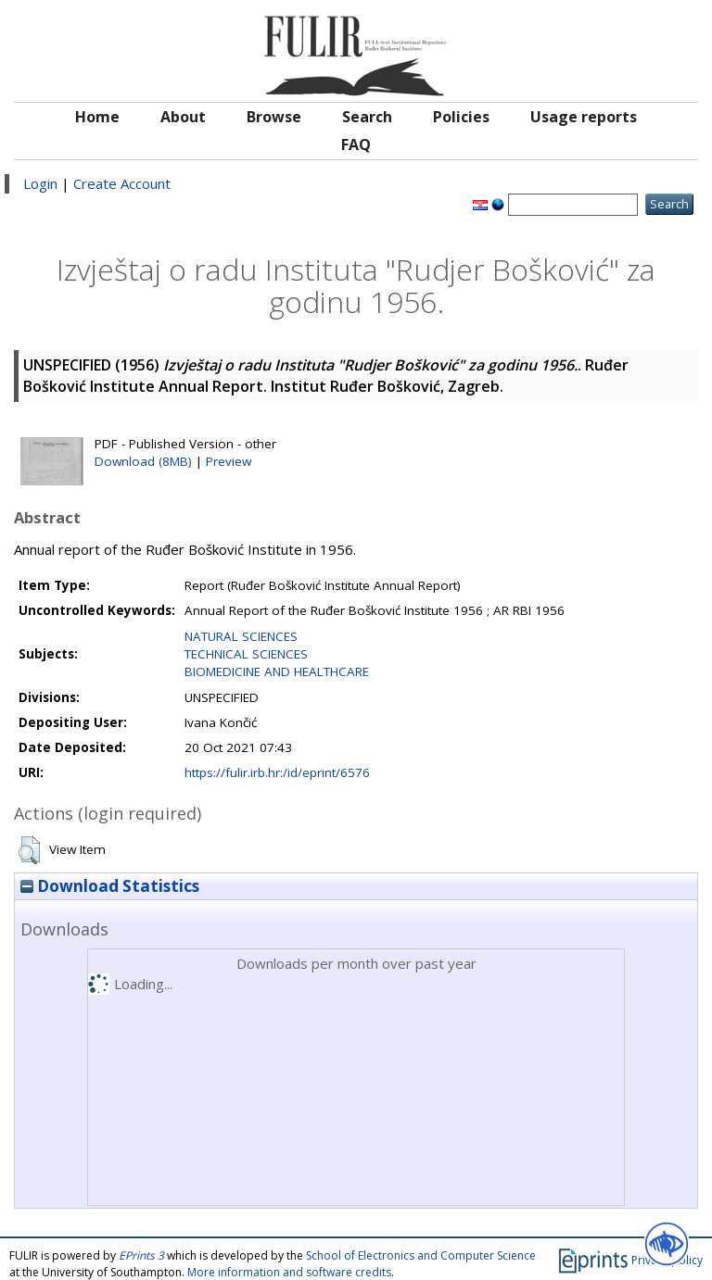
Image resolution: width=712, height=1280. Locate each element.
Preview (228, 461)
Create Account (122, 183)
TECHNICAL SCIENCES (246, 654)
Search (367, 117)
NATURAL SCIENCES (241, 636)
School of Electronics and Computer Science (421, 1255)
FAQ (356, 144)
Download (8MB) (143, 461)
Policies (461, 117)
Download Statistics (109, 886)
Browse (274, 117)
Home (97, 117)
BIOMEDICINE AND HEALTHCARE (276, 671)
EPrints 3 (141, 1255)
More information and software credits (289, 1272)
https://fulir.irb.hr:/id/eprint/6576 (277, 772)
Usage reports (583, 117)
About (183, 117)
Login (40, 183)
